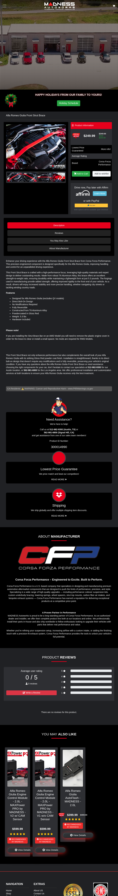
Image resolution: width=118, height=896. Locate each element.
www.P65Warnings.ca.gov (80, 388)
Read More (59, 479)
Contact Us (39, 893)
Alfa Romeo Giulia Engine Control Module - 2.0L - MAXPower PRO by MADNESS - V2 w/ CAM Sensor (18, 805)
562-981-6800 (30, 370)
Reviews (59, 233)
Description (59, 225)
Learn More (99, 193)
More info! (106, 149)
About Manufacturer (59, 248)
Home (9, 890)
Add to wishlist (101, 173)
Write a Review (31, 692)
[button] (62, 146)
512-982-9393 (94, 367)
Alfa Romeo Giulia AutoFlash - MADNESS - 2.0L (73, 798)
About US (38, 890)
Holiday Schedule (68, 103)
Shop (8, 893)
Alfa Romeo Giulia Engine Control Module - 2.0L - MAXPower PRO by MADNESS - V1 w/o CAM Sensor (45, 805)
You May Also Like (59, 240)
